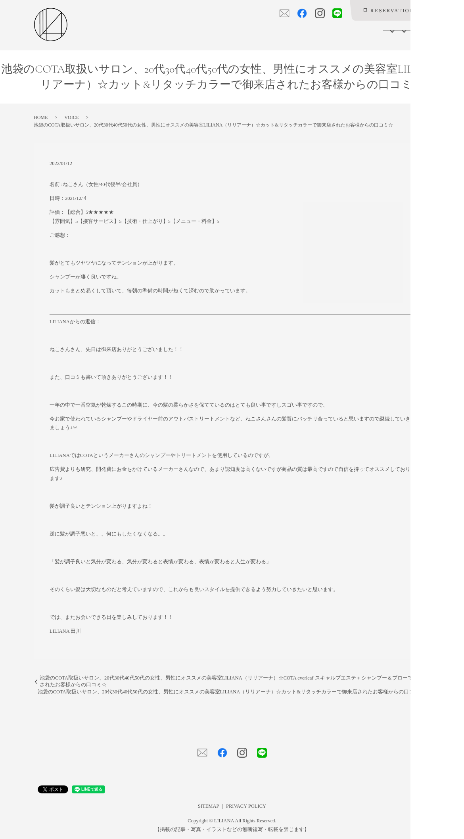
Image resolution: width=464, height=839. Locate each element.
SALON (195, 30)
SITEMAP (208, 806)
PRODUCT (280, 30)
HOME (169, 30)
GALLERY (314, 30)
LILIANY (375, 30)
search (424, 30)
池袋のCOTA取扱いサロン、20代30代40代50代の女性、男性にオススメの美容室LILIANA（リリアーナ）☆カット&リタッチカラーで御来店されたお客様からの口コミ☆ (231, 692)
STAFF (250, 30)
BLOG (403, 30)
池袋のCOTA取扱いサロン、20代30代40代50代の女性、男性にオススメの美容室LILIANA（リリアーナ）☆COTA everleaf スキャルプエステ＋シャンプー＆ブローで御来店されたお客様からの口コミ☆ (234, 681)
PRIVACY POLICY (246, 806)
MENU (224, 30)
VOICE (347, 30)
